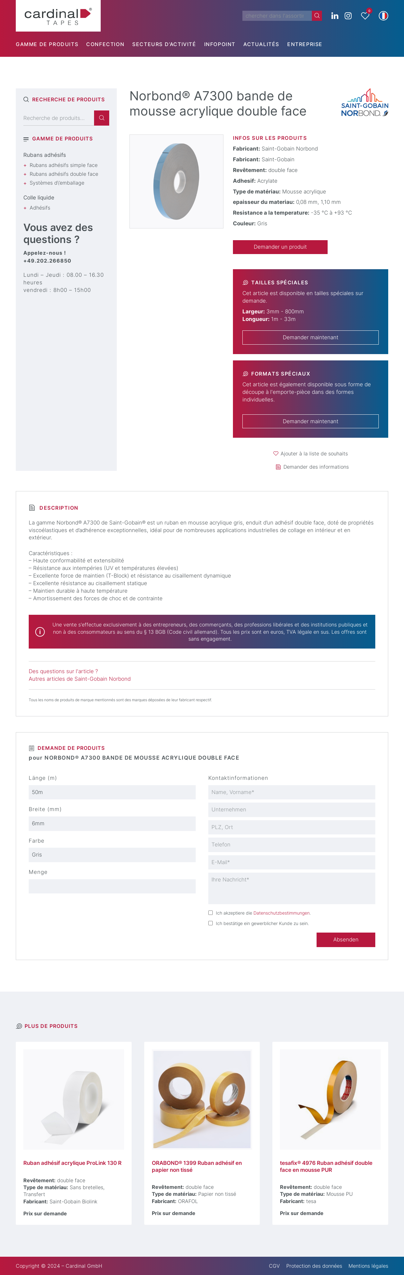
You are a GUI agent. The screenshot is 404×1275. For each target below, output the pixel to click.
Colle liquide (38, 197)
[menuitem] (51, 44)
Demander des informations (316, 467)
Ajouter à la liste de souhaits (314, 453)
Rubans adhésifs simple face (64, 165)
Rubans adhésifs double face (64, 174)
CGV (274, 1266)
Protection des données (314, 1266)
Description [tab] (58, 508)
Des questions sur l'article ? (63, 671)
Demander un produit (280, 247)
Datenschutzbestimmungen (281, 913)
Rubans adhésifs (44, 155)
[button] (383, 16)
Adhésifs (40, 208)
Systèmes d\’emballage (57, 183)
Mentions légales (368, 1266)
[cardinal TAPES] (58, 16)
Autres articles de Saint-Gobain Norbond (80, 679)
